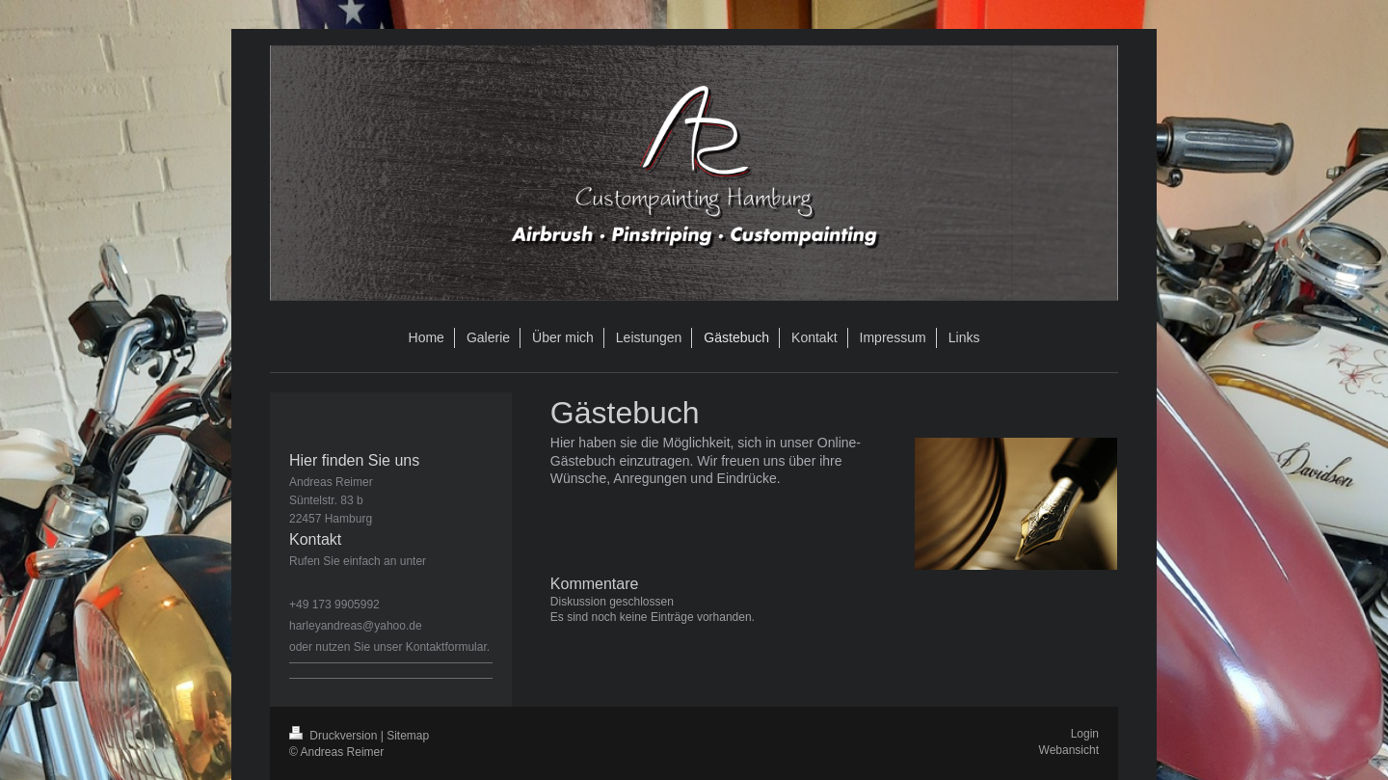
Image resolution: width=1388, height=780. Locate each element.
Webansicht (1069, 750)
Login (1085, 733)
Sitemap (408, 735)
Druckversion (335, 735)
